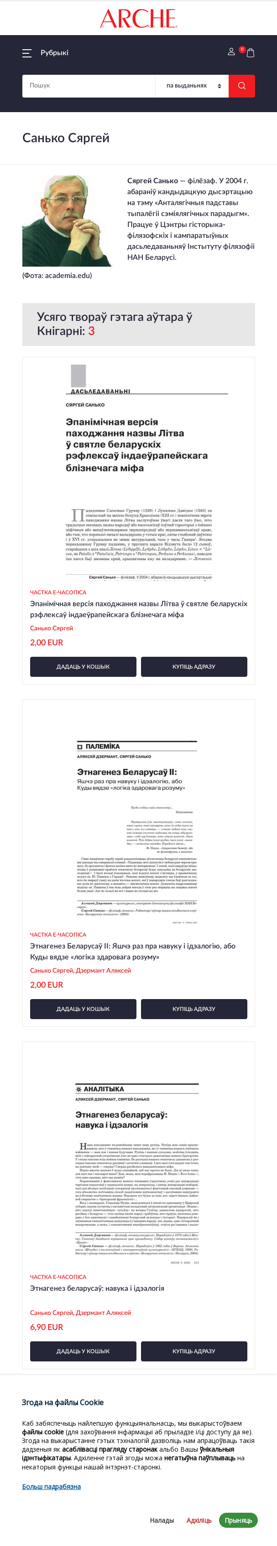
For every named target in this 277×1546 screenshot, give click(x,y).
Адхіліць (199, 1520)
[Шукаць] (242, 86)
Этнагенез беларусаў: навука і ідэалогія (97, 1288)
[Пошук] (192, 86)
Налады (162, 1520)
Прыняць (238, 1520)
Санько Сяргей (51, 628)
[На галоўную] (139, 18)
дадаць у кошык (83, 667)
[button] (45, 52)
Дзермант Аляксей (103, 971)
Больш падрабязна (51, 1486)
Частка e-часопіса (58, 592)
